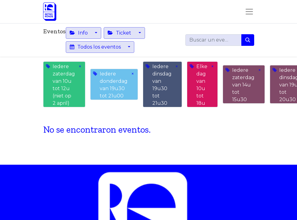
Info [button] (79, 33)
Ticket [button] (120, 33)
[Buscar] (247, 40)
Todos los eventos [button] (96, 47)
